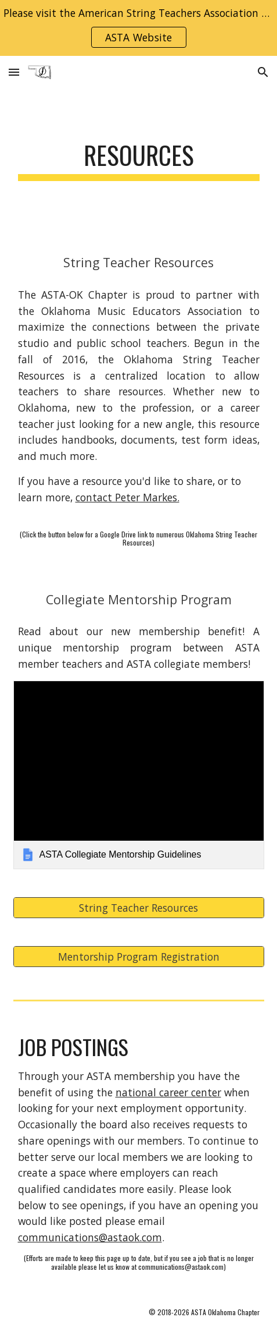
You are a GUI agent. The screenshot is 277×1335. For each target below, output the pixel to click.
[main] (138, 160)
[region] (138, 28)
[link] (138, 775)
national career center (168, 1092)
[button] (14, 72)
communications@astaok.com (90, 1237)
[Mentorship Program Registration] (139, 956)
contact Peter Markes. (127, 497)
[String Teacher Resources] (139, 907)
